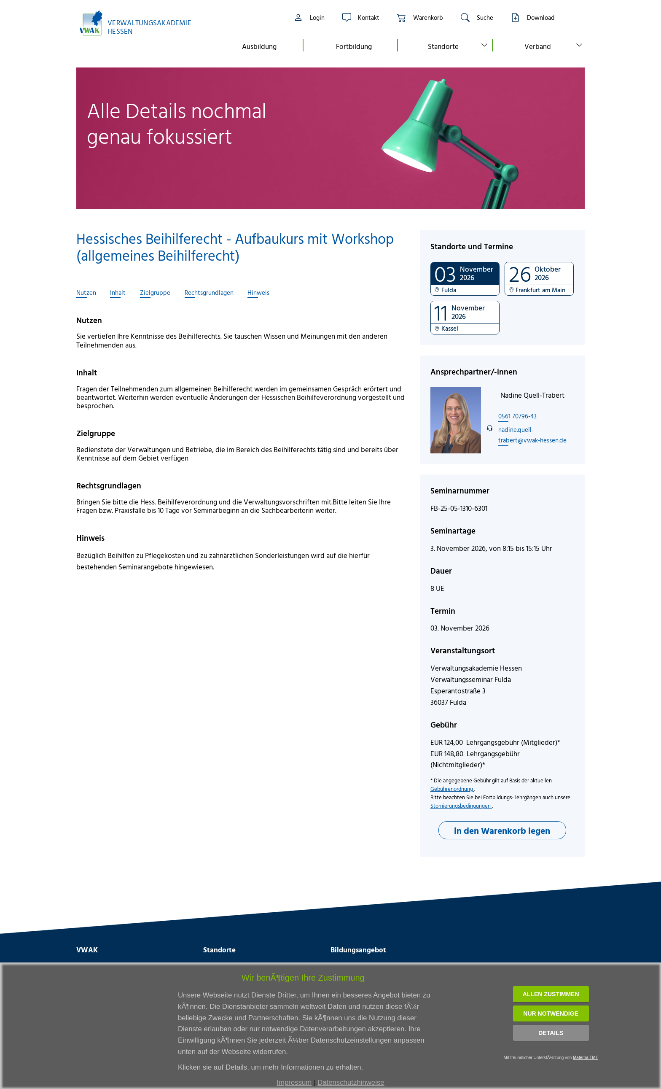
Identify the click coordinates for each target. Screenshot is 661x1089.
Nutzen (86, 293)
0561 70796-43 (517, 416)
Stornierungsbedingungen (461, 806)
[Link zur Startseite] (140, 23)
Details (550, 1033)
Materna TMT (585, 1057)
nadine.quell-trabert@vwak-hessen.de (532, 435)
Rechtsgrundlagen (209, 293)
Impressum (294, 1082)
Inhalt (118, 293)
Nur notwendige (550, 1013)
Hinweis (258, 293)
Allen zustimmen (551, 994)
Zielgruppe (155, 293)
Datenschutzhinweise (350, 1082)
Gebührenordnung (452, 789)
